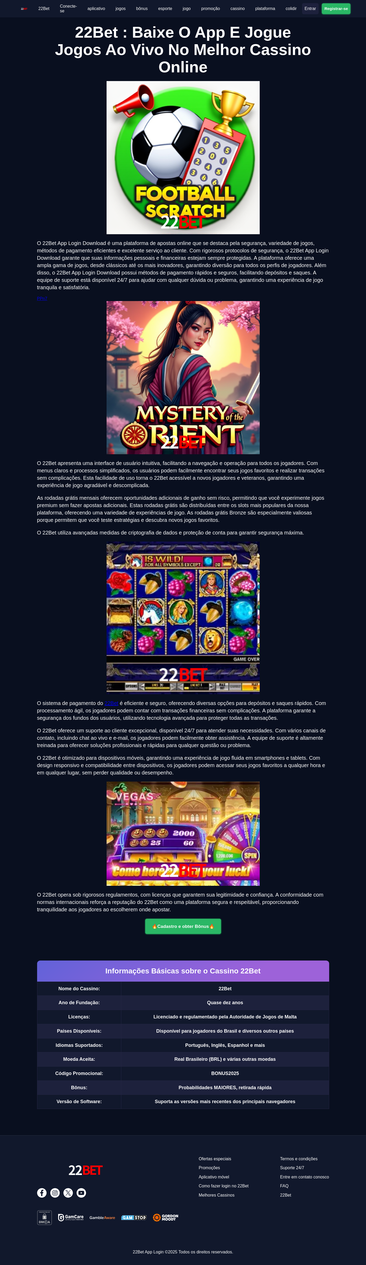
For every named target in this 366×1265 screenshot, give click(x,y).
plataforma (265, 8)
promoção (210, 8)
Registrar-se (336, 8)
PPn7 (42, 298)
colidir (291, 8)
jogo (187, 8)
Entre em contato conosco (304, 1177)
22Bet (43, 8)
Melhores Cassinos (216, 1195)
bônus (142, 8)
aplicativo (96, 8)
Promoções (209, 1168)
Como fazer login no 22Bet (223, 1186)
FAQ (284, 1186)
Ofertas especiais (215, 1159)
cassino (237, 8)
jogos (121, 8)
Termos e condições (299, 1159)
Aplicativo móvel (214, 1177)
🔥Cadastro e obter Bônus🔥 (183, 926)
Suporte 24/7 (292, 1168)
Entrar (310, 8)
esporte (165, 8)
